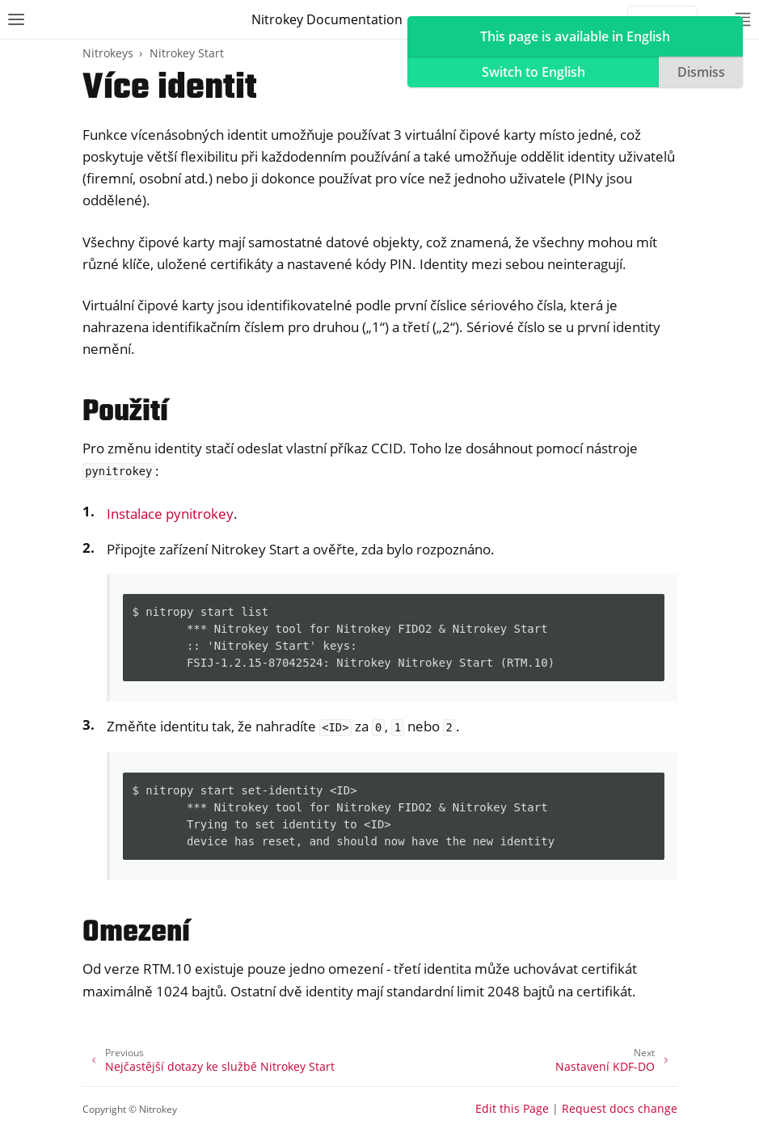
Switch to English (533, 72)
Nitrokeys (107, 53)
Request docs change (619, 1108)
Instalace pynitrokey (170, 513)
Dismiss (701, 72)
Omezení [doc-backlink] (136, 933)
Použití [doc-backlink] (125, 413)
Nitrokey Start (187, 53)
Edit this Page (512, 1108)
